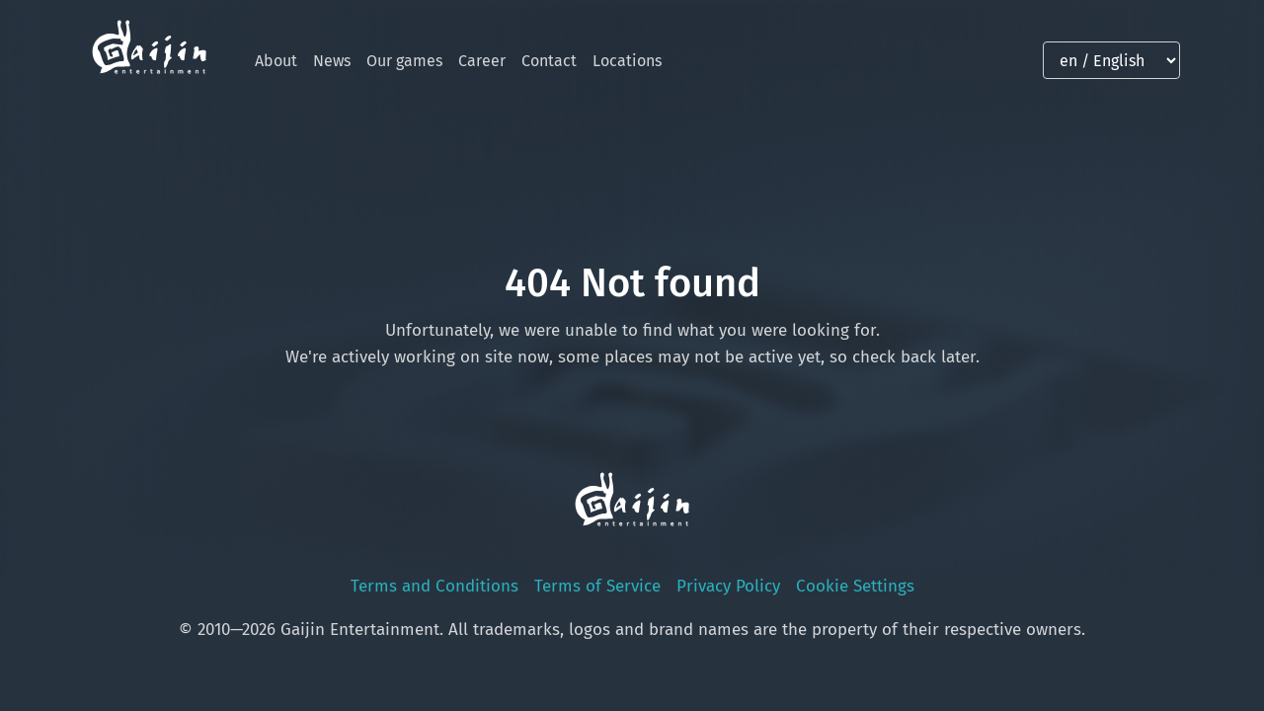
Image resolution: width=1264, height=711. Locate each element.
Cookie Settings (855, 586)
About (276, 60)
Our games (404, 60)
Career (482, 60)
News (332, 60)
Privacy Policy (728, 586)
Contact (549, 60)
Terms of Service (597, 586)
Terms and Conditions (434, 586)
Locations (627, 60)
